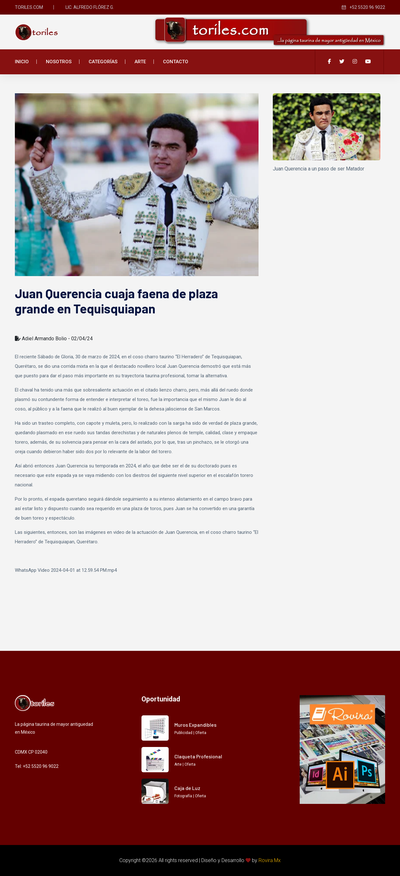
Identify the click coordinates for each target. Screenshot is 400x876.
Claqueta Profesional (198, 756)
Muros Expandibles (195, 725)
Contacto (175, 62)
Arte (140, 62)
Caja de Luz (187, 788)
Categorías (103, 62)
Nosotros (59, 62)
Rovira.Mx (270, 860)
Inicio (22, 62)
